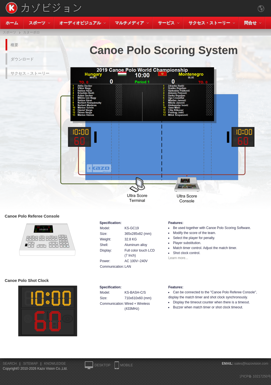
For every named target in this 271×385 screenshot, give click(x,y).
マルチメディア (129, 22)
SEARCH (10, 363)
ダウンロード (22, 59)
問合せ (250, 22)
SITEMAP (30, 363)
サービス (166, 22)
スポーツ (37, 22)
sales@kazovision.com (251, 363)
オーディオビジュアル (80, 22)
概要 (14, 45)
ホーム (12, 22)
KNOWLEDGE (55, 363)
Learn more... (178, 258)
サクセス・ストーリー (209, 22)
